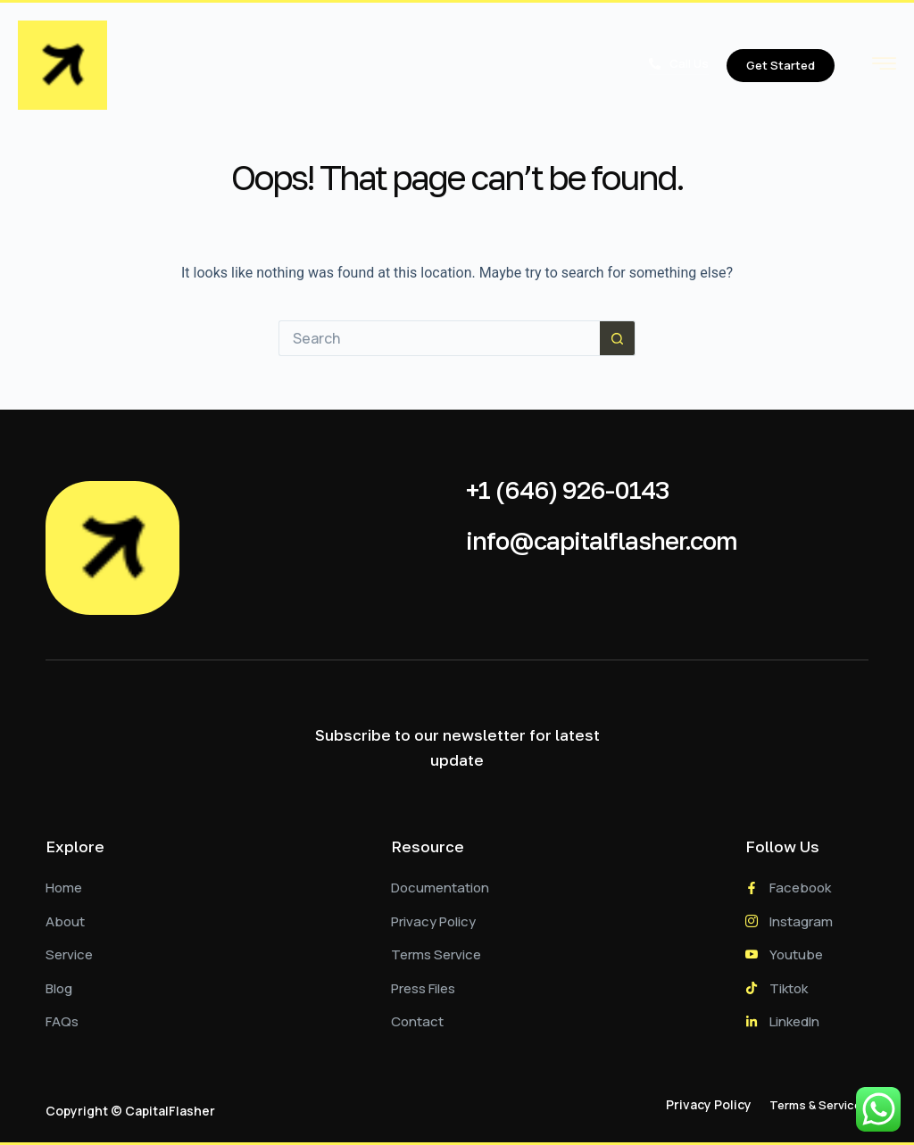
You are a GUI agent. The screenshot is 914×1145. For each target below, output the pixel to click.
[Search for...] (439, 338)
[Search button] (618, 338)
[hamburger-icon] (884, 67)
